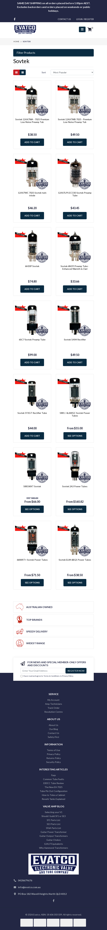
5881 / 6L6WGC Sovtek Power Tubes (75, 414)
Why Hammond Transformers (53, 847)
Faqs (53, 775)
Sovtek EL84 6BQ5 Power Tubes (75, 559)
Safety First (53, 737)
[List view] (22, 72)
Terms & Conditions (52, 676)
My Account (53, 700)
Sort (44, 72)
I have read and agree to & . (47, 676)
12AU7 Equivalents (53, 843)
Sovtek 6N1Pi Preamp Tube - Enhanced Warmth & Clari (75, 267)
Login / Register (85, 19)
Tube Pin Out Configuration (53, 791)
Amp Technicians (53, 703)
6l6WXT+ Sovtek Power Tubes (32, 559)
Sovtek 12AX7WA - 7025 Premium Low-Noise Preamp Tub (32, 120)
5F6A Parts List (53, 828)
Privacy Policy (67, 676)
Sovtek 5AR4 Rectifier (75, 339)
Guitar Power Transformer (54, 832)
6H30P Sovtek (32, 266)
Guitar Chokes (53, 840)
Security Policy (53, 762)
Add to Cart (32, 142)
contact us (64, 19)
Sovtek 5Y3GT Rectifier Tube (32, 413)
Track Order (53, 707)
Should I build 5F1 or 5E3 (54, 816)
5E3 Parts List (53, 824)
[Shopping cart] (90, 29)
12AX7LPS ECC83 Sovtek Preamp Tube (75, 194)
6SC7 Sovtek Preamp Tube (32, 339)
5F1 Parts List (53, 820)
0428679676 (25, 880)
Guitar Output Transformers (53, 836)
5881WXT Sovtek (32, 486)
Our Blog (53, 729)
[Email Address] (43, 670)
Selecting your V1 (53, 812)
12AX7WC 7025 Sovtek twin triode (32, 194)
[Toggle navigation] (82, 29)
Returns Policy (53, 758)
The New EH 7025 (53, 787)
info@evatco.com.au (29, 887)
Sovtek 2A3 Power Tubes (74, 486)
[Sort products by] (72, 72)
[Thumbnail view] (16, 72)
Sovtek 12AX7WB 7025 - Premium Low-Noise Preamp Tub (75, 120)
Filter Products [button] (26, 52)
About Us (53, 725)
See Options (75, 435)
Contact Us (53, 733)
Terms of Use (53, 750)
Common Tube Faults (53, 779)
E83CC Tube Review (53, 783)
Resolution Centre (53, 711)
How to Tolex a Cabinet (53, 795)
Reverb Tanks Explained (53, 799)
